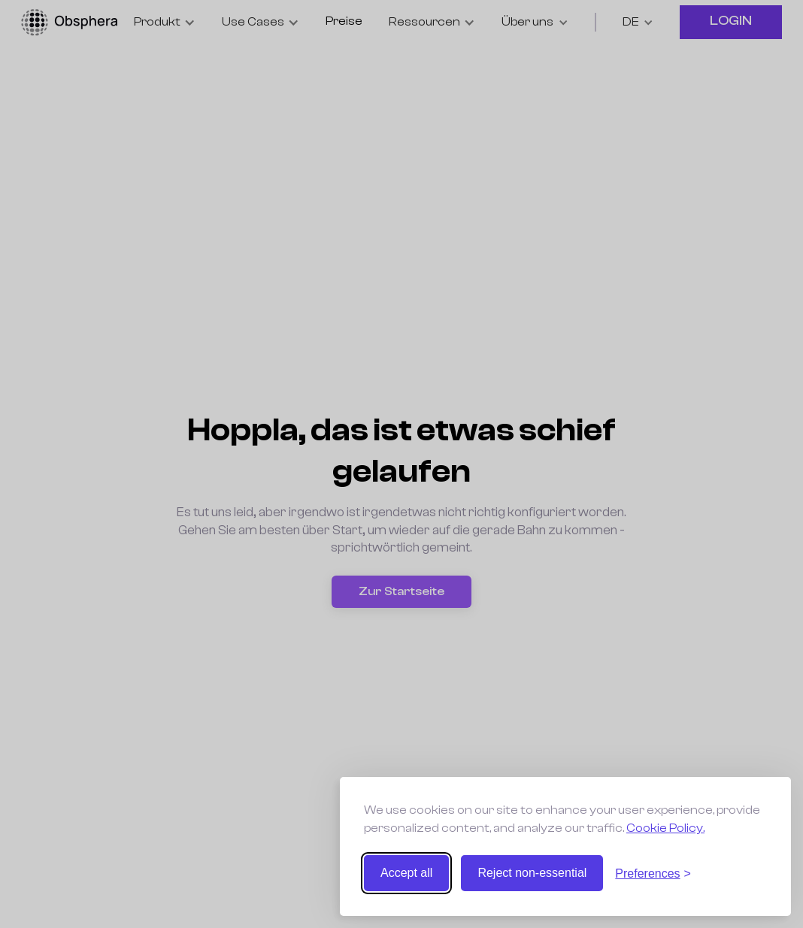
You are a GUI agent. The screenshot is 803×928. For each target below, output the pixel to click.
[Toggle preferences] (653, 873)
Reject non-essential (531, 872)
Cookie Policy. (665, 828)
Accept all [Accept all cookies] (406, 872)
